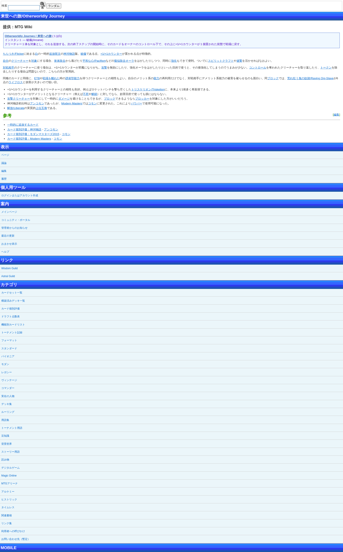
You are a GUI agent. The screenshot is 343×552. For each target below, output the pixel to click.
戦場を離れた (51, 78)
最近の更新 (7, 235)
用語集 (5, 420)
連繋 (239, 60)
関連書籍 (6, 515)
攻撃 (104, 67)
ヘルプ (5, 251)
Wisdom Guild (9, 268)
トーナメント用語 (11, 427)
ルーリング (7, 411)
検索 (42, 4)
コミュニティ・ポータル (15, 220)
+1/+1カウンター (111, 53)
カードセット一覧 (11, 292)
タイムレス (7, 507)
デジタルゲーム (10, 467)
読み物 (5, 459)
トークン (326, 67)
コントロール (257, 67)
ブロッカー (142, 98)
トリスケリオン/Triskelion (147, 89)
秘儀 (83, 53)
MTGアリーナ (9, 483)
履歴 (4, 178)
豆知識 (5, 435)
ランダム (54, 5)
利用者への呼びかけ (13, 531)
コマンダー (7, 388)
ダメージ (64, 98)
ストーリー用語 (10, 451)
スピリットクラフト (221, 60)
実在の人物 (7, 396)
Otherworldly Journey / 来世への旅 (28, 36)
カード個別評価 (10, 308)
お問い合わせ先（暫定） (15, 539)
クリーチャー (19, 60)
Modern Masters (71, 103)
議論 (4, 163)
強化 (174, 60)
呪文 (58, 53)
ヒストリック (9, 499)
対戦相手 (8, 67)
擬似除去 (120, 60)
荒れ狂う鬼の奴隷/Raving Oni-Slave (310, 78)
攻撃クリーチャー (18, 98)
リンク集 (6, 523)
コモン (92, 103)
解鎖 (94, 94)
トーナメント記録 (11, 332)
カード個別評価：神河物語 (24, 129)
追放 (52, 53)
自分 (6, 60)
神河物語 (69, 53)
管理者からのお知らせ (14, 227)
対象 (34, 60)
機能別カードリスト (13, 324)
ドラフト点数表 (10, 316)
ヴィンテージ (9, 380)
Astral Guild (8, 276)
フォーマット (9, 340)
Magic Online (9, 475)
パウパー (136, 103)
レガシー (6, 372)
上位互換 (41, 108)
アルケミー (7, 491)
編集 (336, 114)
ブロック (273, 78)
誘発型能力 (72, 78)
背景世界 (6, 443)
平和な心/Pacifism (94, 60)
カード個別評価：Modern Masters (29, 138)
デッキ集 (6, 404)
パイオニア (7, 356)
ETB (37, 78)
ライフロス (16, 82)
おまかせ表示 (9, 243)
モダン (5, 364)
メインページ (9, 211)
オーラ (130, 60)
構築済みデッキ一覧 (13, 300)
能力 (156, 78)
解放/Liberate (15, 108)
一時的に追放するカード (22, 124)
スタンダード (9, 348)
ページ (5, 154)
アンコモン (37, 103)
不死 (86, 94)
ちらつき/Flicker (13, 53)
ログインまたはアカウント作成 (19, 195)
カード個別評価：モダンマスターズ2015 (33, 134)
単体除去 (59, 60)
